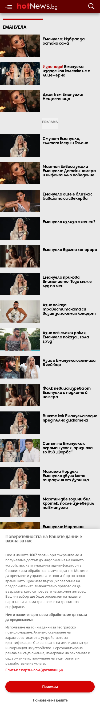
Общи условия (55, 671)
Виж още (50, 611)
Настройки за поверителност (26, 681)
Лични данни (56, 676)
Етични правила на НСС (22, 676)
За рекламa (31, 671)
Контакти (10, 671)
